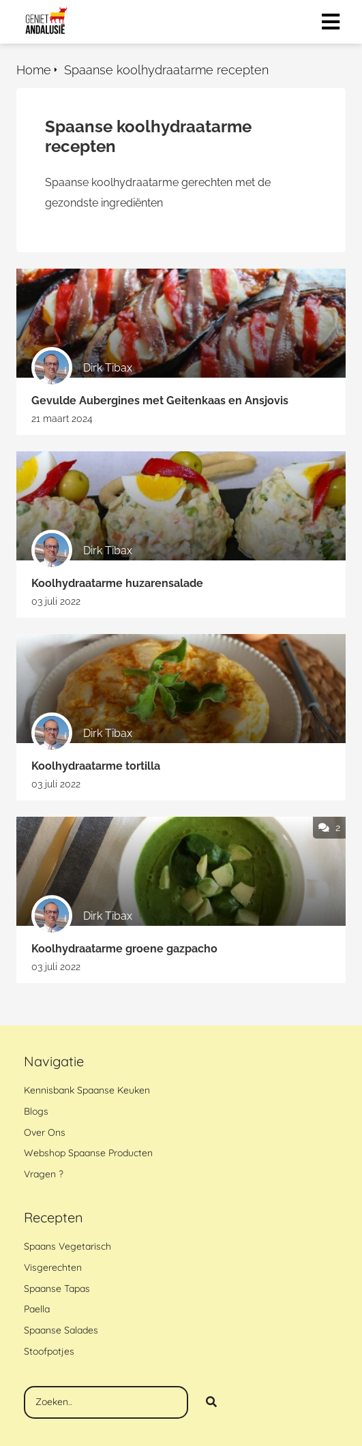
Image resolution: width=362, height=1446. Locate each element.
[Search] (211, 1402)
